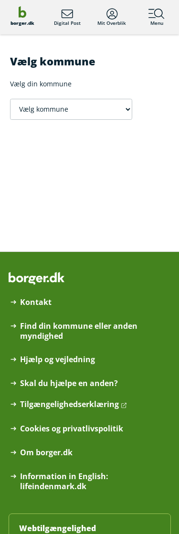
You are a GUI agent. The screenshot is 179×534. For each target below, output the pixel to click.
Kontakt (36, 302)
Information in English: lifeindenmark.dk (64, 481)
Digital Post (67, 17)
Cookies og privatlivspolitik (71, 429)
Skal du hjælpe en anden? (69, 383)
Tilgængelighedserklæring (69, 404)
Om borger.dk (46, 453)
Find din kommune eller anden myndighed (78, 331)
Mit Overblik (111, 17)
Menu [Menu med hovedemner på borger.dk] (156, 17)
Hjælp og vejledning (57, 360)
